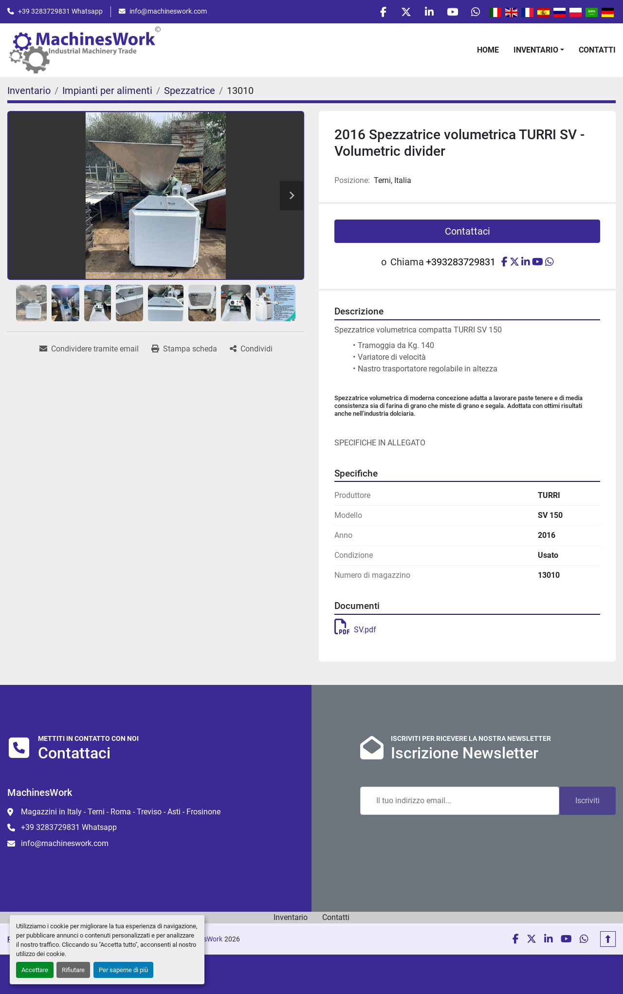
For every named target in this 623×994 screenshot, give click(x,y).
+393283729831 (460, 264)
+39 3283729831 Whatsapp (60, 12)
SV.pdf (355, 631)
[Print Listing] (184, 351)
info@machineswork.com (168, 12)
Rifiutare (73, 970)
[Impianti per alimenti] (107, 92)
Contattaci (467, 233)
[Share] (251, 351)
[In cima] (608, 941)
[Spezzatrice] (189, 92)
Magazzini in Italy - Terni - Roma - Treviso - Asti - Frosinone (120, 813)
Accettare (34, 970)
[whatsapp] (474, 12)
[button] (538, 51)
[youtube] (450, 12)
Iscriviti (587, 802)
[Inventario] (29, 92)
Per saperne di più (123, 970)
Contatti (597, 51)
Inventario (535, 51)
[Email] (459, 803)
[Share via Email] (89, 351)
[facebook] (375, 12)
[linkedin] (425, 12)
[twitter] (400, 12)
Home (488, 51)
